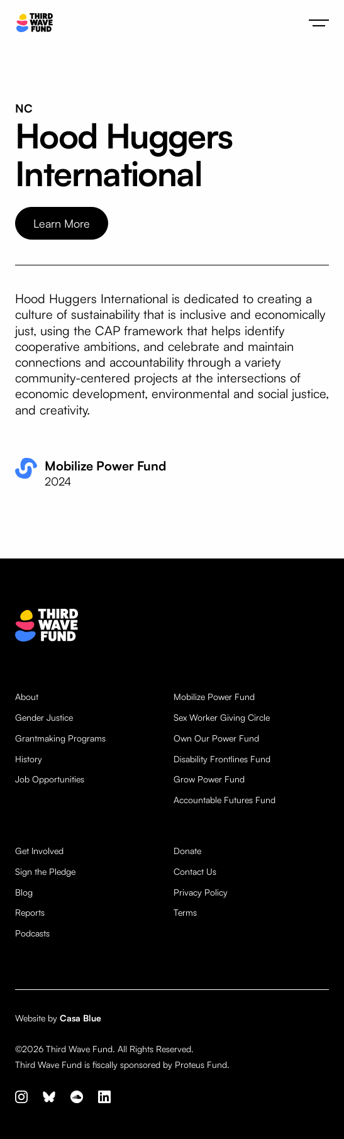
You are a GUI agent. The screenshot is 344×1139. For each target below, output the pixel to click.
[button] (319, 23)
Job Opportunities (49, 779)
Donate (187, 851)
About (26, 697)
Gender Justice (44, 718)
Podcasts (32, 933)
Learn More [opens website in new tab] (61, 223)
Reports (30, 913)
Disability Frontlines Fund (222, 759)
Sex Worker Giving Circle (222, 718)
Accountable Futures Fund (224, 800)
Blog (24, 892)
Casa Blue (80, 1018)
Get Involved (39, 851)
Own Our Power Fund (216, 738)
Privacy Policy (201, 892)
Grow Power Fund (209, 779)
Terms (185, 913)
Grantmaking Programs (60, 738)
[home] (31, 23)
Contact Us (195, 872)
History (28, 759)
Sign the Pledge (45, 872)
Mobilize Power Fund (214, 697)
